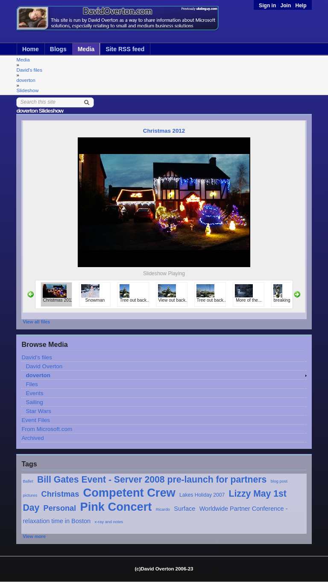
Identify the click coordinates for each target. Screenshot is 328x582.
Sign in (268, 6)
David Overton (44, 366)
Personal (60, 508)
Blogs (58, 49)
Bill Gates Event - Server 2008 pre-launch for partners (151, 479)
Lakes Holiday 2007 (202, 495)
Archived (32, 438)
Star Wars (38, 411)
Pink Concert (116, 506)
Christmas (60, 494)
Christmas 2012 (164, 131)
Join (285, 6)
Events (34, 393)
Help (300, 6)
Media (86, 49)
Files (32, 384)
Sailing (34, 402)
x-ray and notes (109, 521)
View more (34, 536)
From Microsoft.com (46, 429)
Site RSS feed (124, 49)
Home (30, 49)
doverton (25, 80)
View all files (36, 321)
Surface (184, 508)
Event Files (35, 420)
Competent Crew (129, 492)
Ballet (28, 481)
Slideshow (27, 90)
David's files (29, 70)
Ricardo (163, 509)
